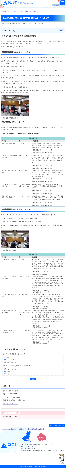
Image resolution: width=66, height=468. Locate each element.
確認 (33, 379)
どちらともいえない (11, 359)
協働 (34, 11)
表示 (62, 30)
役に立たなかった (10, 362)
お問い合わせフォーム (10, 404)
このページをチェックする (9, 412)
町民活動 (28, 11)
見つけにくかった (10, 374)
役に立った (8, 357)
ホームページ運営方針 (9, 429)
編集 (18, 412)
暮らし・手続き (19, 11)
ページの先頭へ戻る (58, 425)
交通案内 (21, 429)
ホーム (10, 11)
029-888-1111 (29, 446)
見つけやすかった (10, 369)
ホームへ (56, 5)
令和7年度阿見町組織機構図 (35, 429)
